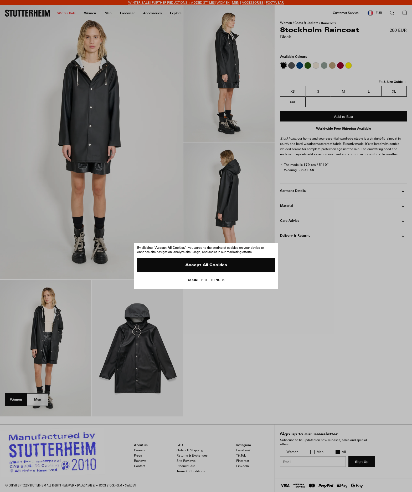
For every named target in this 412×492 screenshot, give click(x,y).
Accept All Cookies (206, 265)
